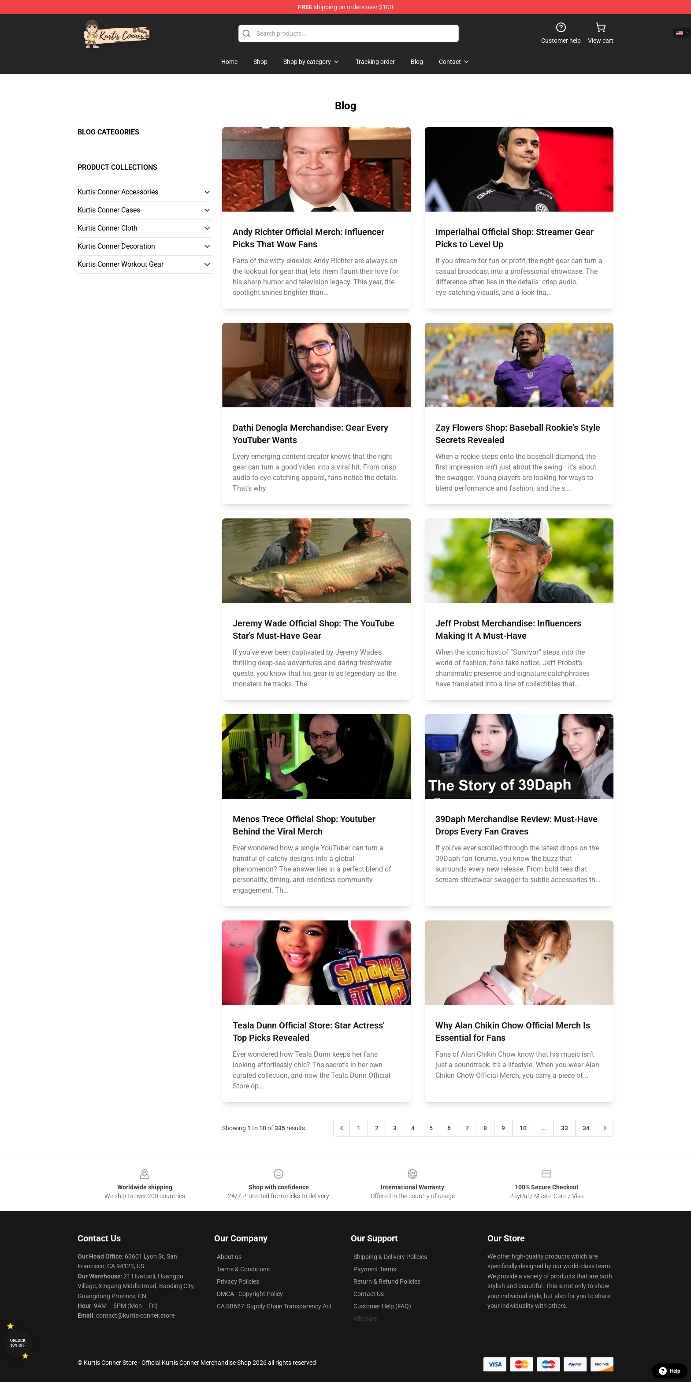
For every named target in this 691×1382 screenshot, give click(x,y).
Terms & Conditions (243, 1269)
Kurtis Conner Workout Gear (120, 264)
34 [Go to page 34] (586, 1128)
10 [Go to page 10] (523, 1128)
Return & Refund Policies (386, 1281)
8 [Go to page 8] (485, 1128)
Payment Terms (374, 1269)
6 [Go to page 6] (449, 1128)
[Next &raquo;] (605, 1128)
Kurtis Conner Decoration (116, 246)
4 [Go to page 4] (413, 1128)
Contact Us (368, 1293)
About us (229, 1256)
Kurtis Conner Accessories (118, 192)
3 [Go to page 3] (395, 1128)
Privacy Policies (238, 1281)
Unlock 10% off (18, 1343)
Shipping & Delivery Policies (390, 1256)
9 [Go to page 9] (503, 1128)
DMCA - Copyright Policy (250, 1293)
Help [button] (669, 1371)
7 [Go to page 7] (467, 1128)
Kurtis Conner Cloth (107, 228)
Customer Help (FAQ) (382, 1306)
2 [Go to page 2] (377, 1128)
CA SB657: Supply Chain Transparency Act (274, 1306)
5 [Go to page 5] (431, 1128)
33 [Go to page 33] (564, 1128)
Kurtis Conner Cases (109, 210)
